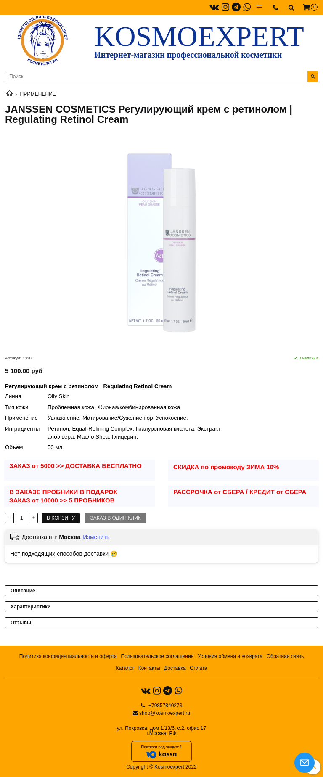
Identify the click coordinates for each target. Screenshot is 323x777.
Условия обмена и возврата (230, 656)
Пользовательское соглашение (157, 656)
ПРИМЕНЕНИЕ (38, 94)
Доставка (175, 668)
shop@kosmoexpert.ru (164, 713)
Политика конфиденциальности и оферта (68, 656)
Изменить (96, 537)
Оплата (198, 668)
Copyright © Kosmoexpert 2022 (161, 766)
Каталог (125, 668)
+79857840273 (165, 705)
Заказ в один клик (115, 518)
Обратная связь (285, 656)
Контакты (149, 668)
